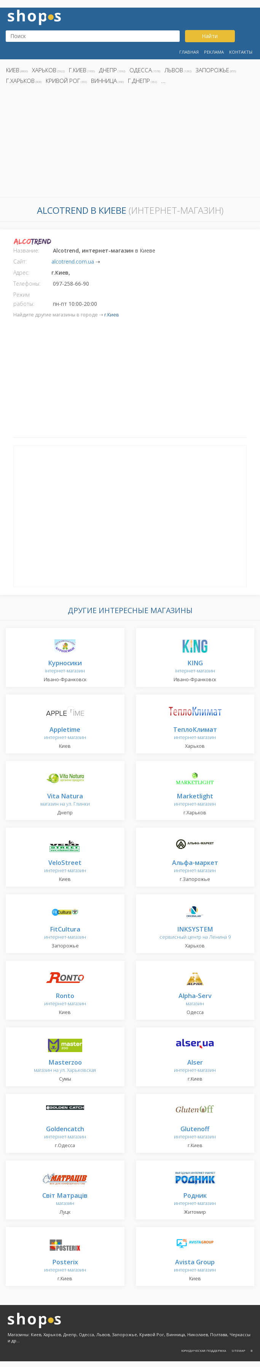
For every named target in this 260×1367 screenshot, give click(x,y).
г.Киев (77, 70)
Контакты (240, 52)
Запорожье (212, 70)
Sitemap (238, 1350)
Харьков (44, 70)
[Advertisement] (130, 143)
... (163, 80)
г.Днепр (139, 80)
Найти (210, 36)
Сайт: (20, 261)
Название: (26, 250)
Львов (173, 70)
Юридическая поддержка (203, 1350)
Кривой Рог (63, 80)
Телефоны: (26, 283)
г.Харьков (20, 80)
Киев (12, 70)
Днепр (108, 70)
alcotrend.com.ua (72, 261)
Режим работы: (23, 299)
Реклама (214, 52)
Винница (104, 80)
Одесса (140, 70)
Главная (189, 52)
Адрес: (21, 272)
